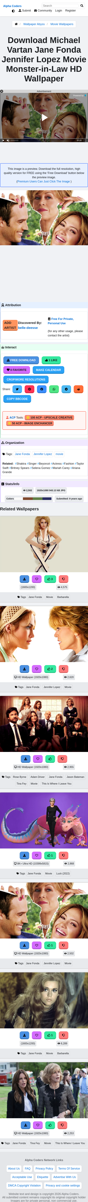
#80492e (28, 498)
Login (58, 10)
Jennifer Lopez (43, 454)
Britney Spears (19, 468)
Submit (25, 10)
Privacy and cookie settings (63, 1185)
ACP (12, 417)
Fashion (69, 463)
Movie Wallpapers (61, 24)
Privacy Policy (44, 1168)
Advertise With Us (64, 1177)
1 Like (51, 360)
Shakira (21, 463)
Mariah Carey (60, 468)
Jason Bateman (75, 777)
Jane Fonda (22, 454)
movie (59, 454)
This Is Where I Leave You (56, 783)
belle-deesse (28, 328)
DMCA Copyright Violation (24, 1185)
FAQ (27, 1168)
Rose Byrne (19, 777)
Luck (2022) (63, 873)
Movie (49, 597)
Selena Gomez (40, 468)
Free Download (21, 360)
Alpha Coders (12, 6)
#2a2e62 (47, 498)
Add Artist (10, 325)
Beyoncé (44, 463)
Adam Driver (38, 777)
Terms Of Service (69, 1168)
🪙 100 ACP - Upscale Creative (49, 417)
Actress (56, 463)
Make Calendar (48, 370)
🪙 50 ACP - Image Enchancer (30, 423)
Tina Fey (21, 783)
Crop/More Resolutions (26, 379)
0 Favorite (17, 370)
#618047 (37, 498)
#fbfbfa (18, 498)
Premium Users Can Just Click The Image (44, 181)
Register (70, 10)
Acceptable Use (22, 1177)
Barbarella (63, 597)
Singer (32, 463)
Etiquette (42, 1177)
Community (43, 10)
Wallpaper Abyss (34, 24)
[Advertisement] (44, 273)
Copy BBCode (17, 399)
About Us (14, 1168)
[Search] (82, 6)
